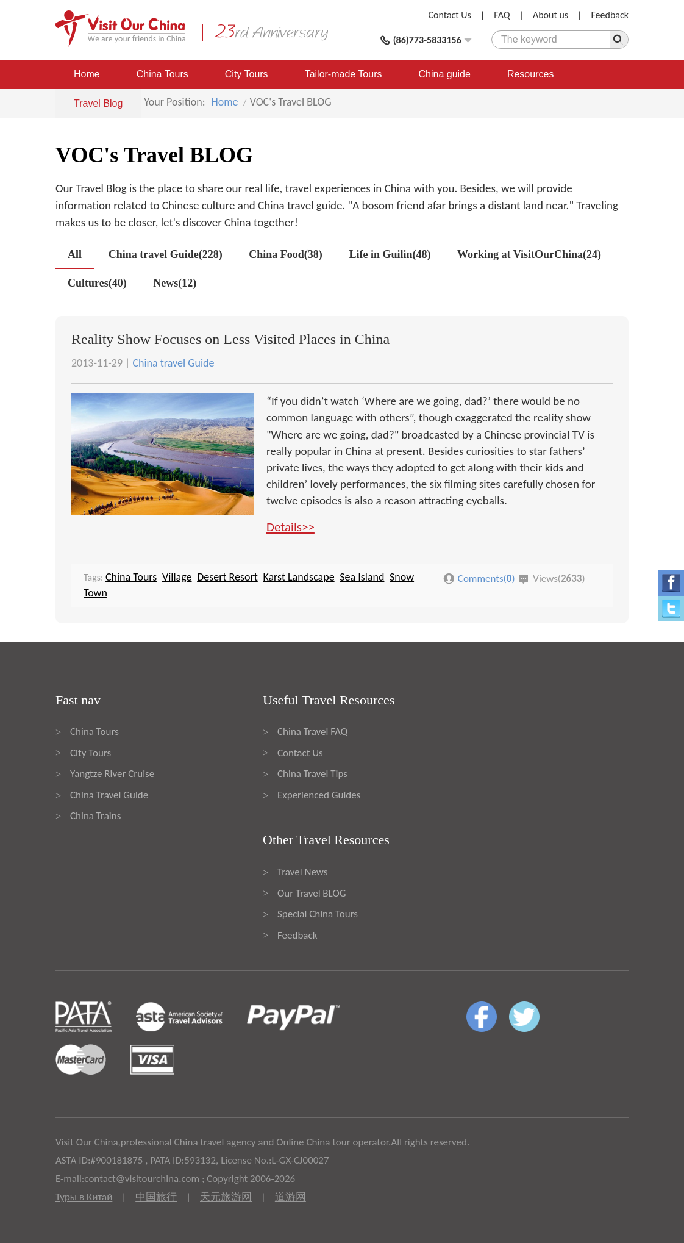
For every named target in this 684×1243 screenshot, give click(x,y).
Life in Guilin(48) (389, 254)
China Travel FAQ (312, 731)
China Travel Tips (312, 773)
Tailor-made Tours (343, 74)
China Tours (162, 74)
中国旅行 (156, 1197)
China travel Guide (173, 363)
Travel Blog (98, 103)
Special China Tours (317, 914)
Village (177, 577)
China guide (445, 74)
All (75, 254)
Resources (530, 74)
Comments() (486, 578)
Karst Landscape (298, 577)
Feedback (610, 15)
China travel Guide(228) (166, 254)
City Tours (246, 74)
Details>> (290, 527)
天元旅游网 (226, 1197)
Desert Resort (227, 577)
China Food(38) (285, 254)
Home (87, 74)
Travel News (302, 871)
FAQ (502, 15)
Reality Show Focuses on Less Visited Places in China (230, 339)
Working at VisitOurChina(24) (529, 254)
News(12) (174, 283)
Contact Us (450, 15)
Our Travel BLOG (311, 893)
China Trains (95, 815)
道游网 (290, 1197)
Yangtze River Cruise (112, 773)
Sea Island (362, 577)
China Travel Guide (109, 795)
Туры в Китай (83, 1197)
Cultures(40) (97, 283)
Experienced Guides (318, 795)
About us (550, 15)
